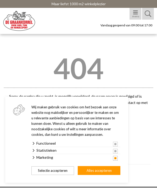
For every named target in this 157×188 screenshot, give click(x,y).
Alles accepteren (99, 170)
